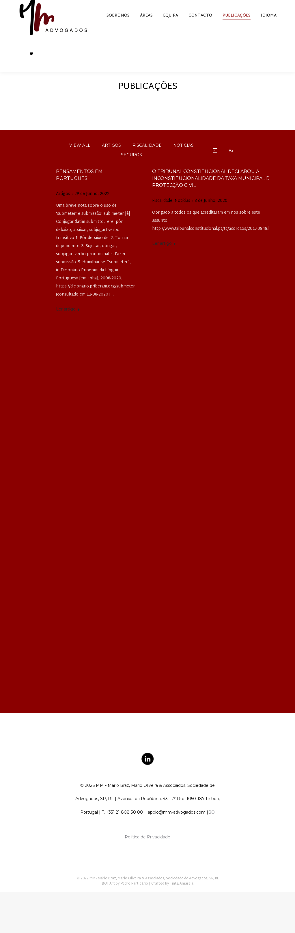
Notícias (182, 211)
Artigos (63, 204)
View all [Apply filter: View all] (79, 155)
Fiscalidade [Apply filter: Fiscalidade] (147, 155)
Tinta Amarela (181, 894)
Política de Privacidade (147, 847)
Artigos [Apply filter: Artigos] (111, 155)
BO (211, 822)
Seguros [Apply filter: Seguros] (131, 165)
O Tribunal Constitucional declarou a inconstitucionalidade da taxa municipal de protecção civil (212, 188)
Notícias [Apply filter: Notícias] (183, 155)
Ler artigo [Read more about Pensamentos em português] (68, 319)
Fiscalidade (162, 211)
